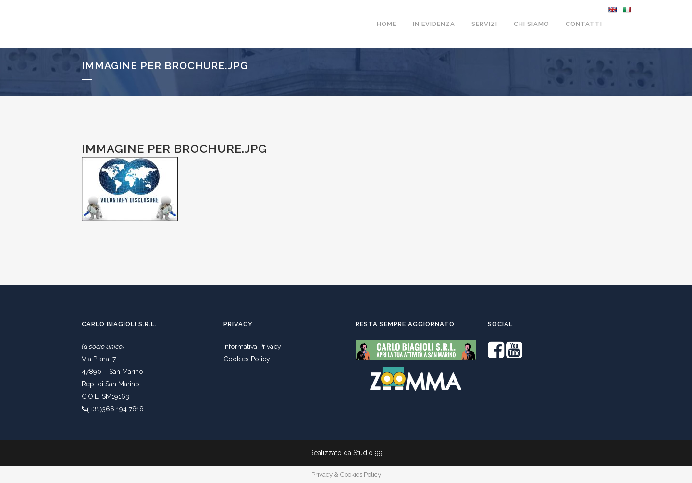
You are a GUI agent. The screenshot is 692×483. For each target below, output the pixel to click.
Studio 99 (368, 453)
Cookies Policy (246, 359)
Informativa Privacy (252, 346)
